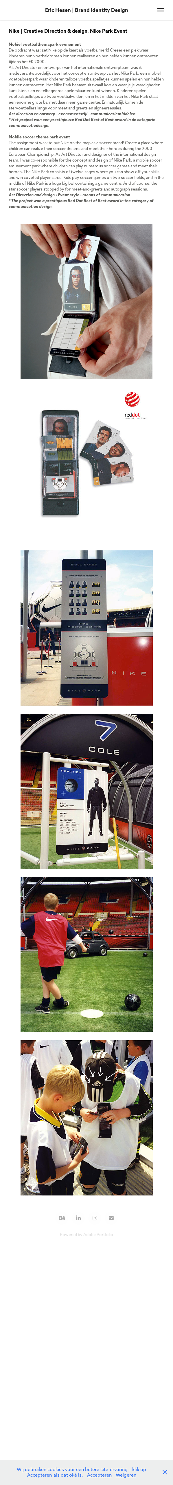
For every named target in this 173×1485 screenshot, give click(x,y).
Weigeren (126, 1475)
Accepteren (99, 1475)
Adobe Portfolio (98, 1234)
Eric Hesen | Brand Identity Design (86, 10)
